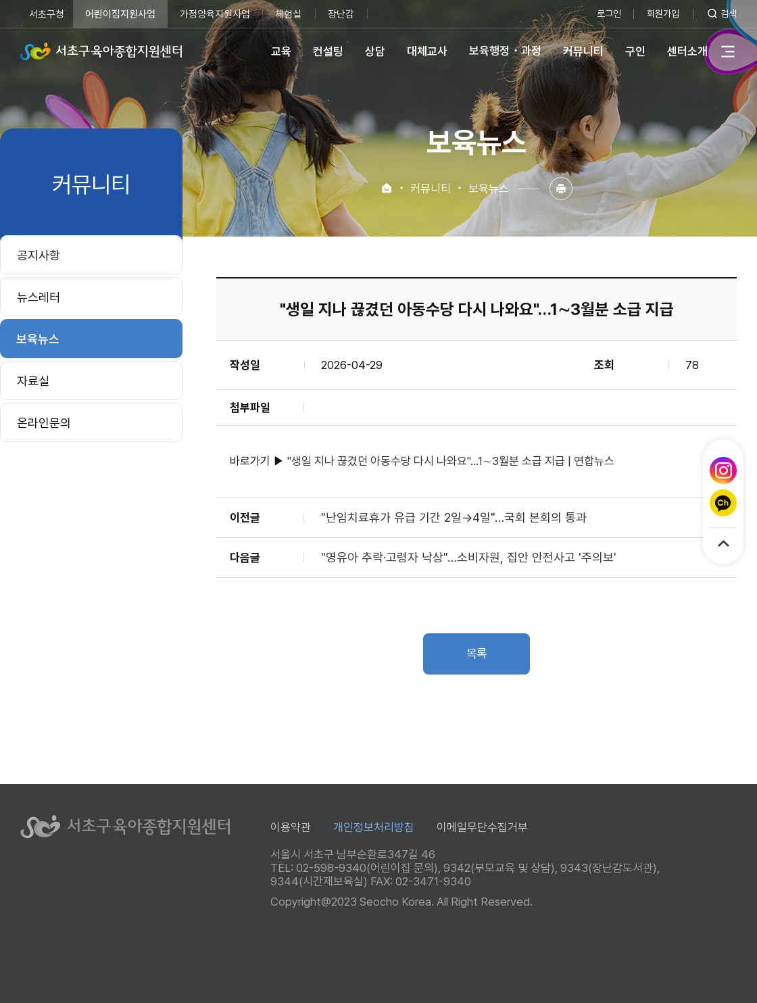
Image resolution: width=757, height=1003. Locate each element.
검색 (729, 13)
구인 (635, 51)
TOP (723, 543)
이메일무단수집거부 (482, 827)
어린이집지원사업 (120, 14)
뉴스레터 (38, 297)
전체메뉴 (727, 51)
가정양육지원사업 (215, 14)
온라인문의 (44, 423)
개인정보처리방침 (373, 827)
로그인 (605, 13)
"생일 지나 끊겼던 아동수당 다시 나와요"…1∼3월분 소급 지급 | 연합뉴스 (450, 461)
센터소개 (686, 51)
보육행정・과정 (504, 51)
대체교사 (426, 51)
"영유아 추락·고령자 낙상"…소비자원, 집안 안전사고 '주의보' (468, 557)
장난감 (341, 14)
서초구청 (46, 14)
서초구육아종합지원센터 (101, 51)
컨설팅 (327, 51)
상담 (374, 51)
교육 (280, 51)
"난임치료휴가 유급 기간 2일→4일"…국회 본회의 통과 (454, 517)
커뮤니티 (582, 51)
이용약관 (290, 827)
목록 (476, 654)
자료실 (33, 381)
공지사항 (38, 255)
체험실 (289, 14)
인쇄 (561, 188)
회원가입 (661, 13)
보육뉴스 (37, 339)
